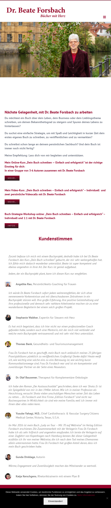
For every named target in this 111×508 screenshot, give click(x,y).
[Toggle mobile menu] (104, 17)
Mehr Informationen (86, 495)
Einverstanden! (55, 501)
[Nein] (107, 498)
